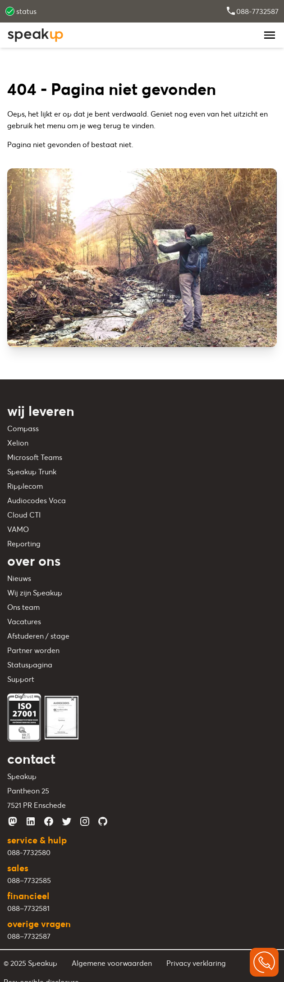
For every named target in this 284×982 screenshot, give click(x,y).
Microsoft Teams (34, 457)
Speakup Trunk (31, 471)
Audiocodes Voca (36, 500)
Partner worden (33, 650)
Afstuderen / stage (38, 635)
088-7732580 (28, 852)
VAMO (18, 529)
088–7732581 (28, 908)
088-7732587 (252, 11)
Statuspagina (29, 664)
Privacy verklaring (196, 963)
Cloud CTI (24, 514)
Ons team (23, 607)
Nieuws (19, 578)
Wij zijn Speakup (34, 592)
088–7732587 (28, 936)
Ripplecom (25, 486)
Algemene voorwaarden (112, 963)
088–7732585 (29, 880)
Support (20, 679)
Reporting (24, 543)
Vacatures (24, 621)
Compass (23, 428)
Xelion (17, 442)
